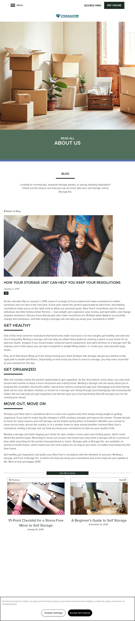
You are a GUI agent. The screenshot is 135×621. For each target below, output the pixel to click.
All (6, 293)
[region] (67, 609)
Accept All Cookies (80, 612)
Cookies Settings (53, 612)
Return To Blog (12, 211)
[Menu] (17, 5)
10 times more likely (97, 315)
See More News (67, 473)
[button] (114, 5)
